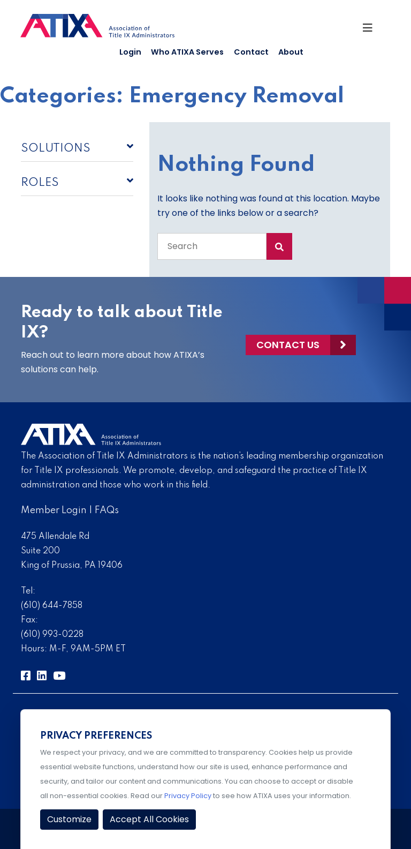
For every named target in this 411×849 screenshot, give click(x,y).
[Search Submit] (279, 246)
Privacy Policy (187, 795)
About (290, 52)
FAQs (107, 510)
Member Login (54, 510)
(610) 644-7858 (51, 606)
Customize (69, 819)
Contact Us (287, 344)
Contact (251, 52)
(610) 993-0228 (52, 634)
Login (130, 52)
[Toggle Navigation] (372, 30)
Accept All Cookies (149, 819)
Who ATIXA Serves (187, 52)
